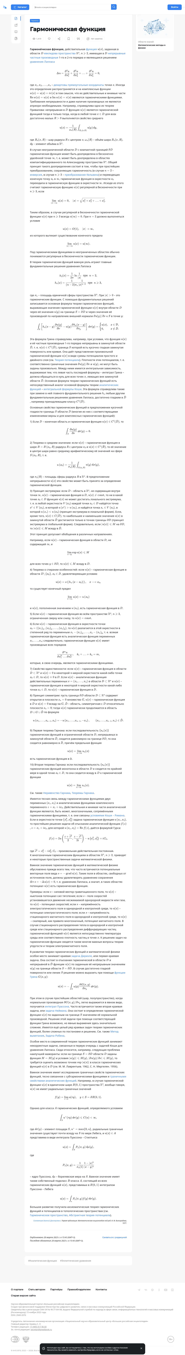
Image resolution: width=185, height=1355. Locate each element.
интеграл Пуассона (57, 1013)
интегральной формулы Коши (63, 396)
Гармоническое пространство (49, 1222)
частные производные (44, 64)
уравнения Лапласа (42, 68)
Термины (35, 27)
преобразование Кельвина (82, 181)
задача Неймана (56, 1017)
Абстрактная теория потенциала (89, 1222)
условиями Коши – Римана (108, 822)
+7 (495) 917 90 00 (38, 1326)
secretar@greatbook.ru (41, 1329)
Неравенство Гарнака (56, 800)
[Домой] (13, 7)
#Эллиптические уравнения (75, 1267)
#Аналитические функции (42, 1267)
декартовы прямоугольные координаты (79, 91)
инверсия (36, 181)
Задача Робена (55, 1042)
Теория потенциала (67, 367)
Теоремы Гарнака (83, 800)
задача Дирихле (81, 963)
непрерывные (117, 60)
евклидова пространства (60, 60)
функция (91, 56)
